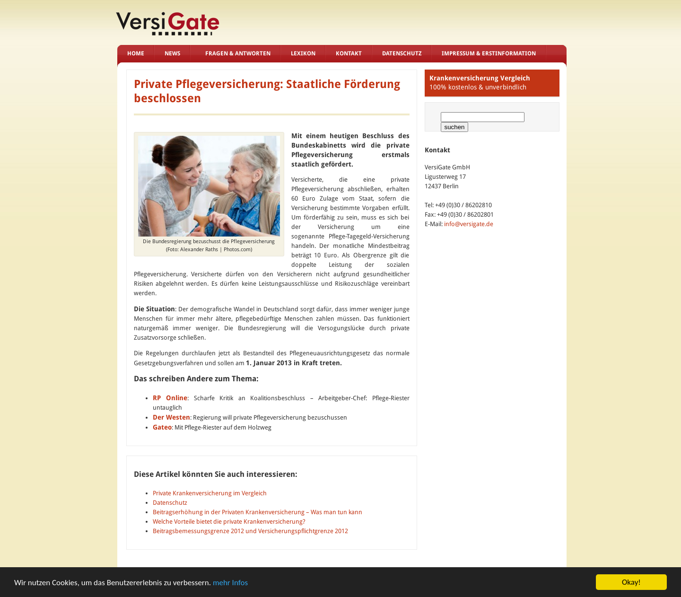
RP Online (170, 398)
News (172, 53)
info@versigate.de (468, 224)
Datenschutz (401, 53)
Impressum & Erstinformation (489, 53)
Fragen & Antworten (238, 53)
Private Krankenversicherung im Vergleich (210, 493)
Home (135, 53)
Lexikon (303, 53)
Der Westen (171, 417)
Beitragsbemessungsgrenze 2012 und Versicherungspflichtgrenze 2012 (250, 531)
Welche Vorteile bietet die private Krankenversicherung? (229, 521)
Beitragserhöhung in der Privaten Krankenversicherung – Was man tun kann (257, 512)
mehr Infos (230, 583)
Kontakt (349, 53)
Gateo (162, 427)
